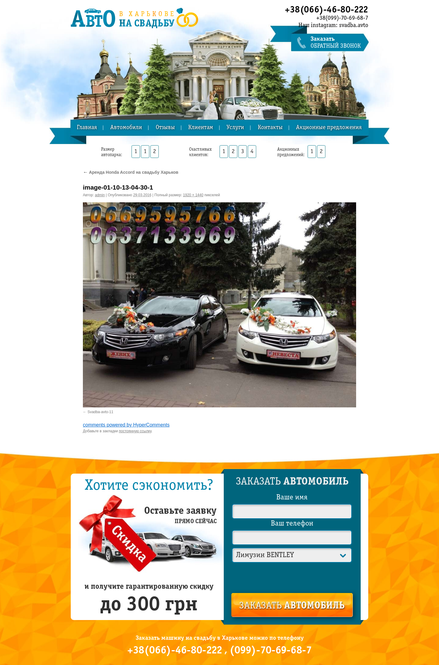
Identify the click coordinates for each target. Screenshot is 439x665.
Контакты (270, 127)
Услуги (235, 127)
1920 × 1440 (193, 195)
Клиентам (200, 127)
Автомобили (126, 127)
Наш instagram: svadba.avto (333, 25)
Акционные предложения (329, 127)
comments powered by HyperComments (126, 424)
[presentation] (292, 576)
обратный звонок (339, 42)
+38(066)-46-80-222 (326, 10)
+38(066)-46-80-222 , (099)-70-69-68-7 (219, 651)
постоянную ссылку (135, 431)
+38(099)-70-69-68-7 (342, 18)
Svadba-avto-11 (100, 412)
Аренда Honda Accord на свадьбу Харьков (130, 172)
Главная (87, 127)
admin (100, 195)
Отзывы (165, 127)
